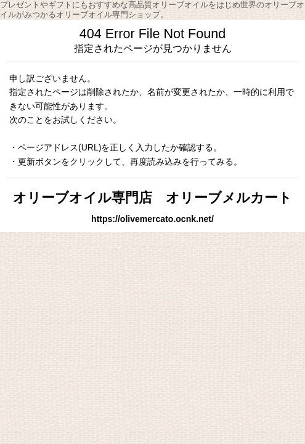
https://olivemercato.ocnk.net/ (152, 219)
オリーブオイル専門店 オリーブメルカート (152, 197)
